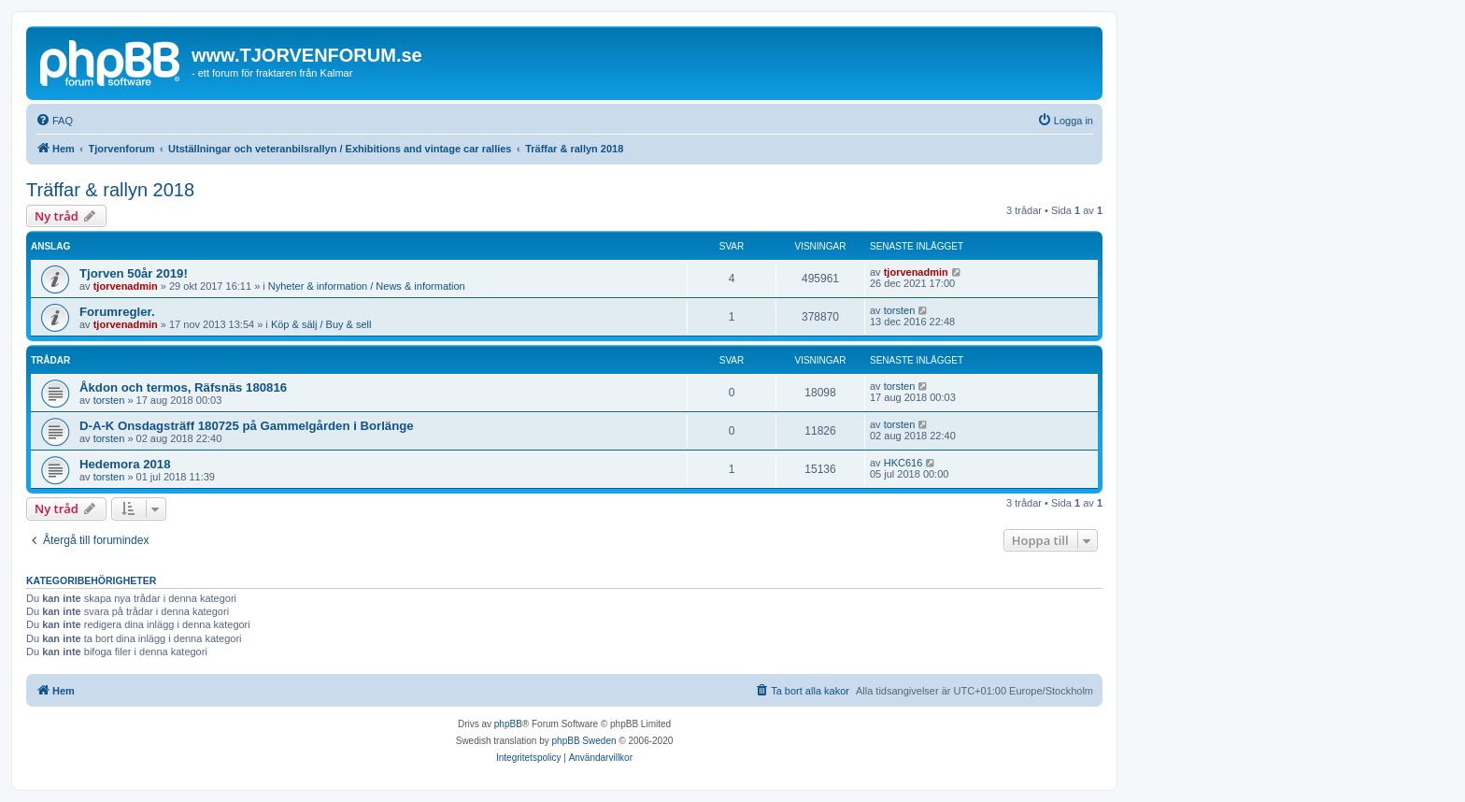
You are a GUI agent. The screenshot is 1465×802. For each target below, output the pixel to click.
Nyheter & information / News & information (366, 286)
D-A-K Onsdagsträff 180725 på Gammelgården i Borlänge (246, 426)
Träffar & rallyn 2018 (110, 189)
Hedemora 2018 (125, 464)
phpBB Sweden (584, 741)
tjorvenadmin (125, 286)
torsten (900, 310)
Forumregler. (117, 312)
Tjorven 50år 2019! (133, 273)
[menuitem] (54, 120)
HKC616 (903, 462)
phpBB (508, 724)
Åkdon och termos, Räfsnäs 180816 (183, 387)
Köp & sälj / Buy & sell (321, 324)
